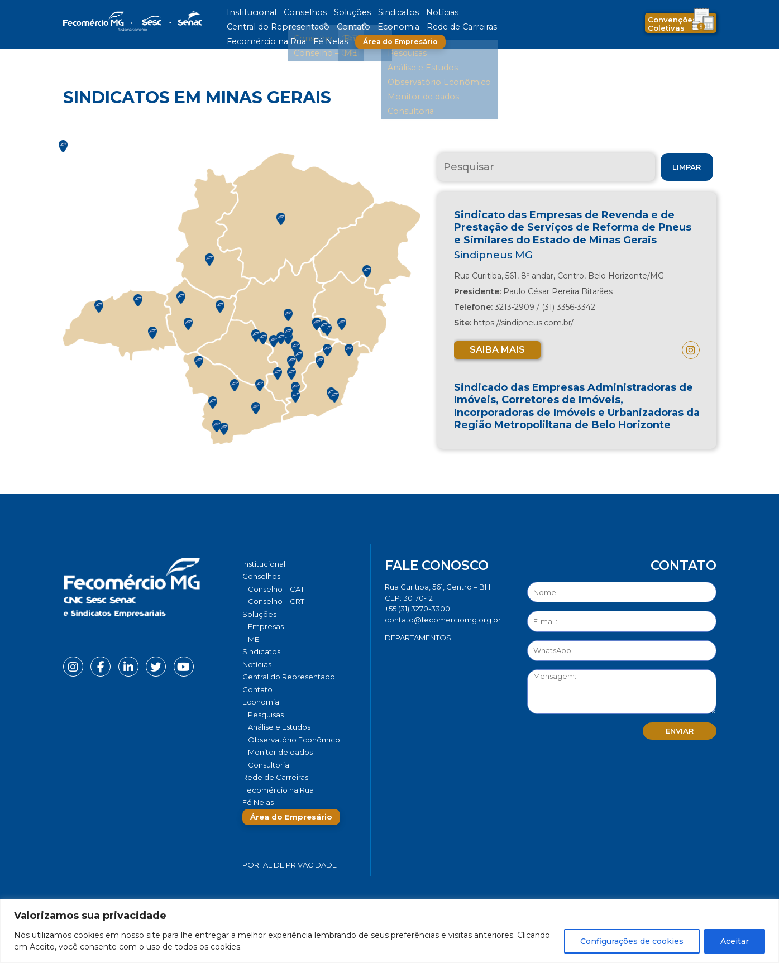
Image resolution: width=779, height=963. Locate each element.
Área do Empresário (476, 27)
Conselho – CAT (276, 588)
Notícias (400, 12)
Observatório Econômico (294, 739)
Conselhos (290, 12)
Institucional (246, 12)
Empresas (266, 626)
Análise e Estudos (279, 726)
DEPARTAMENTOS (418, 637)
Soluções (327, 12)
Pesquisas (266, 714)
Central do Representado (459, 12)
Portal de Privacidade (289, 864)
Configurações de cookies (632, 941)
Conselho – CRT (276, 601)
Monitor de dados (280, 752)
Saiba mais (497, 349)
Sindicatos (364, 12)
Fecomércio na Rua (360, 27)
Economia (243, 27)
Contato (519, 12)
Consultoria (268, 764)
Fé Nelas (411, 27)
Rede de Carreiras (294, 27)
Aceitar (734, 941)
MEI (254, 639)
